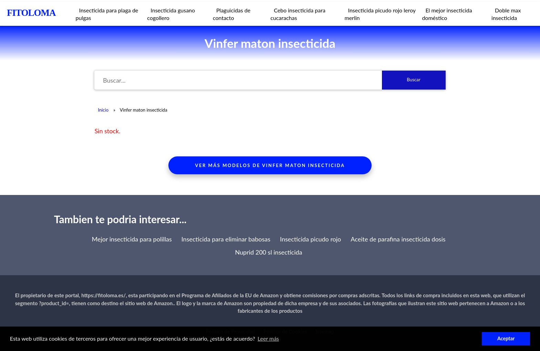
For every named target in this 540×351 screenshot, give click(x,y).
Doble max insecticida (506, 14)
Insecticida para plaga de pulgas (107, 14)
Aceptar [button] (506, 338)
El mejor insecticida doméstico (447, 14)
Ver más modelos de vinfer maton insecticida (270, 165)
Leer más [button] (268, 338)
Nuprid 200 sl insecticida (268, 252)
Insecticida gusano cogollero (171, 14)
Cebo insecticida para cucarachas (297, 14)
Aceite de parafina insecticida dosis (398, 239)
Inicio (103, 110)
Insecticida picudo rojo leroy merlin (380, 14)
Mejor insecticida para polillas (132, 239)
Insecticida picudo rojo (310, 239)
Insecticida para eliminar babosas (225, 239)
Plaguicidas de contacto (231, 14)
